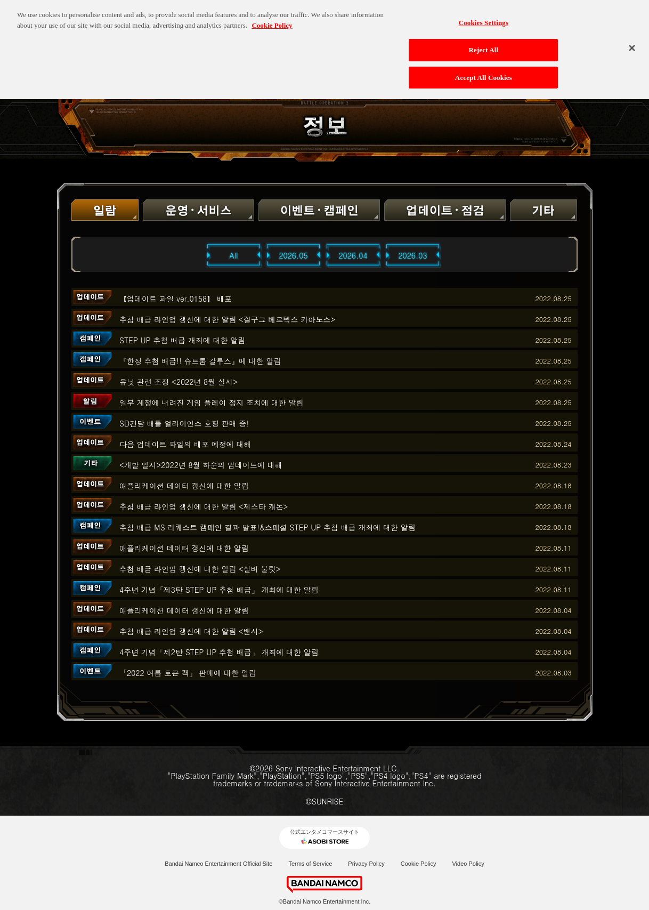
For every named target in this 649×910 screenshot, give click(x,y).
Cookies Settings (483, 17)
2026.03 (412, 255)
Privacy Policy (366, 863)
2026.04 (352, 255)
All (234, 255)
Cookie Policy (418, 863)
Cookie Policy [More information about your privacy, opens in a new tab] (272, 20)
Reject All (483, 45)
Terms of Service (310, 863)
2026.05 (293, 255)
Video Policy (468, 863)
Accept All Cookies (483, 72)
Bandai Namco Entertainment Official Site (218, 863)
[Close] (632, 42)
